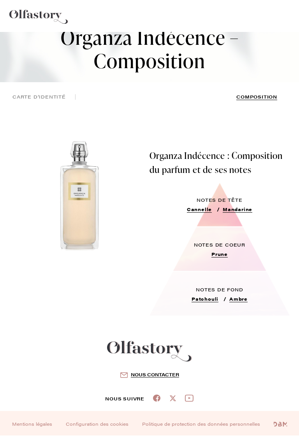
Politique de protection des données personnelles (201, 423)
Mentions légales (32, 423)
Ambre (238, 298)
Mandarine (237, 209)
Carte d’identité (39, 96)
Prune (219, 253)
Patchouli (205, 298)
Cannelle (199, 209)
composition (256, 96)
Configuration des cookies (97, 423)
